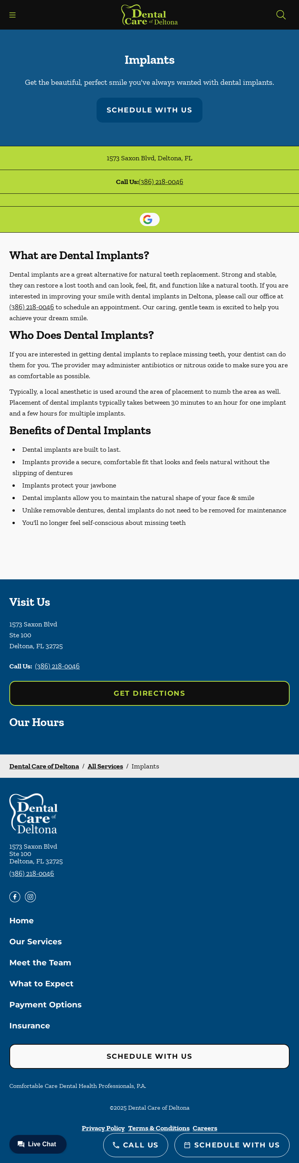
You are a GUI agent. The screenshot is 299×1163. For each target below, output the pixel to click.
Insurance (29, 1025)
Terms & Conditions (159, 1128)
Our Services (35, 941)
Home (21, 920)
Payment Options (45, 1004)
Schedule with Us (149, 110)
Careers (205, 1128)
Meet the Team (40, 962)
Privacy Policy (103, 1128)
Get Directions (149, 693)
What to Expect (41, 983)
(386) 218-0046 (161, 181)
